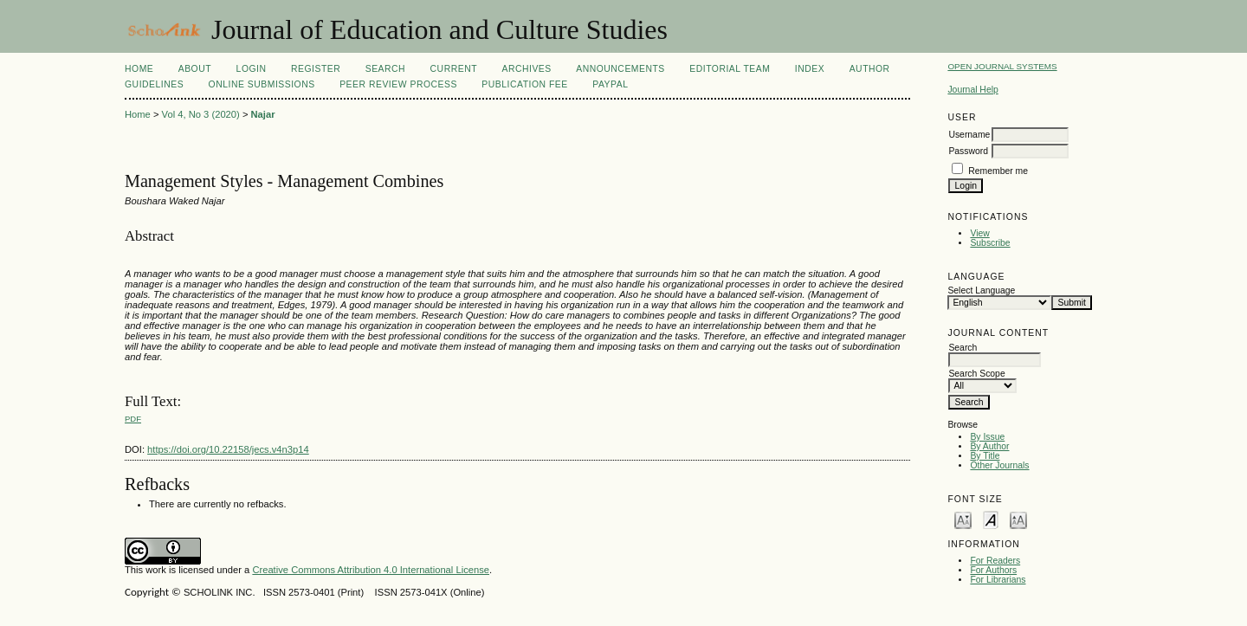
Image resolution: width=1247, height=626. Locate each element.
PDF (133, 418)
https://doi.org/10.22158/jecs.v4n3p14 (228, 449)
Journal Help (972, 89)
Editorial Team (729, 69)
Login (251, 69)
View (979, 233)
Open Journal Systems (1001, 66)
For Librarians (997, 579)
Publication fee (524, 84)
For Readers (995, 560)
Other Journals (999, 465)
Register (315, 69)
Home (139, 69)
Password (968, 151)
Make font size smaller (963, 519)
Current (453, 69)
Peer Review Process (398, 84)
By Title (984, 456)
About (194, 69)
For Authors (993, 570)
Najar (263, 114)
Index (809, 69)
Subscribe (990, 243)
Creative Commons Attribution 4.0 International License (370, 570)
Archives (526, 69)
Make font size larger (1018, 519)
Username (969, 134)
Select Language (981, 290)
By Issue (987, 437)
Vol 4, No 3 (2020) (201, 114)
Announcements (620, 69)
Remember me (998, 171)
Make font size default (990, 519)
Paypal (610, 84)
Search (385, 69)
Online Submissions (262, 84)
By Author (989, 446)
